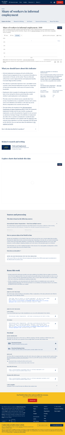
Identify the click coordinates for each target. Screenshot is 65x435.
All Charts (29, 21)
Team (45, 418)
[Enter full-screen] (61, 62)
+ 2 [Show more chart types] (21, 35)
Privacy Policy (9, 432)
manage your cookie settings (20, 432)
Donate (60, 2)
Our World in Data (4, 2)
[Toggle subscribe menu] (54, 2)
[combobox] (51, 2)
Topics (34, 410)
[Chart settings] (59, 35)
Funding (45, 415)
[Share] (58, 62)
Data (21, 2)
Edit (49, 35)
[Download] (55, 62)
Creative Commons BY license (14, 282)
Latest (34, 420)
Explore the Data (6, 21)
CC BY (61, 59)
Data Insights (57, 413)
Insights (25, 2)
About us (46, 410)
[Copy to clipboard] (54, 299)
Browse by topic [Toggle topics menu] (13, 2)
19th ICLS (31, 118)
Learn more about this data (28, 59)
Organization (47, 413)
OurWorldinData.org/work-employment (51, 59)
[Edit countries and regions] (49, 35)
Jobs (45, 420)
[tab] (6, 36)
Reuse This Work (54, 21)
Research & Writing (19, 21)
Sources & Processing (41, 21)
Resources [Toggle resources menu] (31, 2)
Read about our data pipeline (14, 250)
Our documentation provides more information (17, 359)
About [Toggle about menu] (38, 2)
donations (21, 426)
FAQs (3, 419)
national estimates (56, 79)
